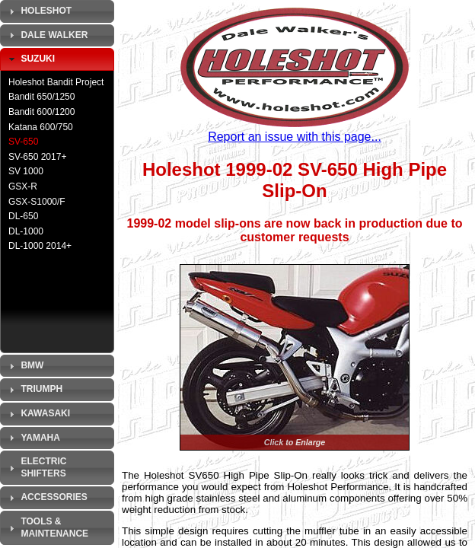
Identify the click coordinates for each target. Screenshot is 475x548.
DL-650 (23, 216)
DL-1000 (25, 231)
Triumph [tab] (33, 390)
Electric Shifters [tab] (35, 467)
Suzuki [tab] (30, 59)
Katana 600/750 (40, 127)
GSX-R (22, 186)
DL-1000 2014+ (40, 246)
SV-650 (23, 141)
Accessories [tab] (46, 498)
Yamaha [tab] (32, 438)
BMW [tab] (24, 366)
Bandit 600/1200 (41, 112)
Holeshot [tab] (38, 11)
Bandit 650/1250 (41, 96)
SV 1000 (25, 171)
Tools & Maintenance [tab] (46, 527)
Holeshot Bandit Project (56, 82)
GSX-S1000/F (36, 201)
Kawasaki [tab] (37, 414)
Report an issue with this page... (294, 136)
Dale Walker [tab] (46, 35)
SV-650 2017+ (37, 156)
